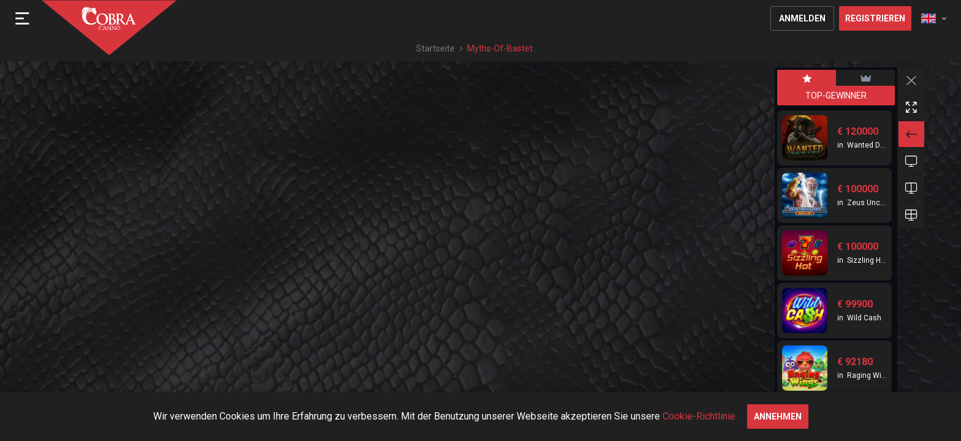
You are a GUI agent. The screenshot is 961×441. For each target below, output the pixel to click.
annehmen (778, 416)
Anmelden (802, 18)
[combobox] (933, 18)
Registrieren (875, 18)
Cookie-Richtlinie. (700, 416)
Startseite (435, 48)
